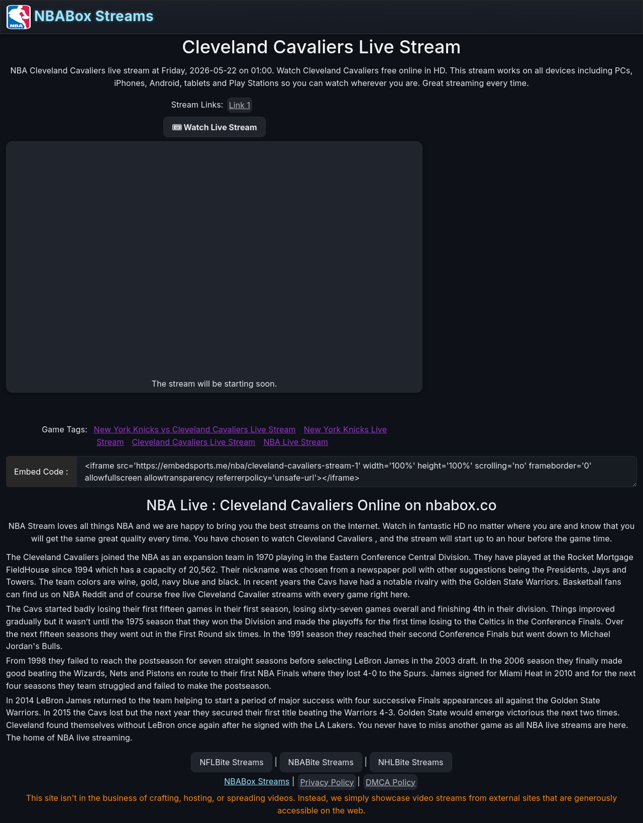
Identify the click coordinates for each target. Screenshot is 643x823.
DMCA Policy (390, 782)
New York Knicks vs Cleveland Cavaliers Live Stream (195, 429)
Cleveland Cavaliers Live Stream (194, 442)
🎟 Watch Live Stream (214, 127)
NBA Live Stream (295, 442)
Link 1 (239, 105)
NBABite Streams (321, 762)
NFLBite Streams (231, 762)
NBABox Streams (80, 17)
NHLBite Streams (411, 762)
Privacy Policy (327, 782)
